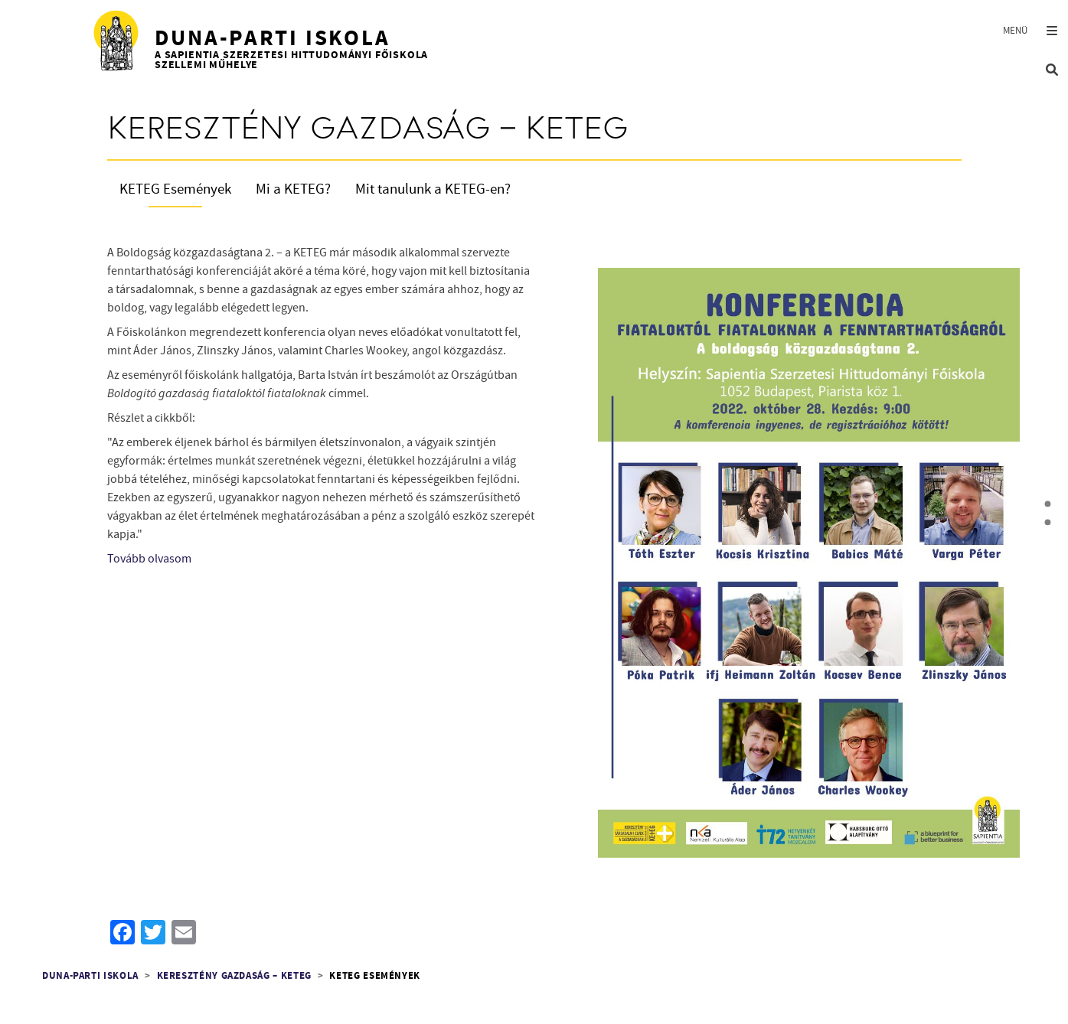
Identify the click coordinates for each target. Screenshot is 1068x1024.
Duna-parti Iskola (90, 976)
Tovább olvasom (149, 558)
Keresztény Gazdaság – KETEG (234, 976)
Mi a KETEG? (293, 189)
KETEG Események (175, 189)
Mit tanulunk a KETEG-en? (433, 189)
